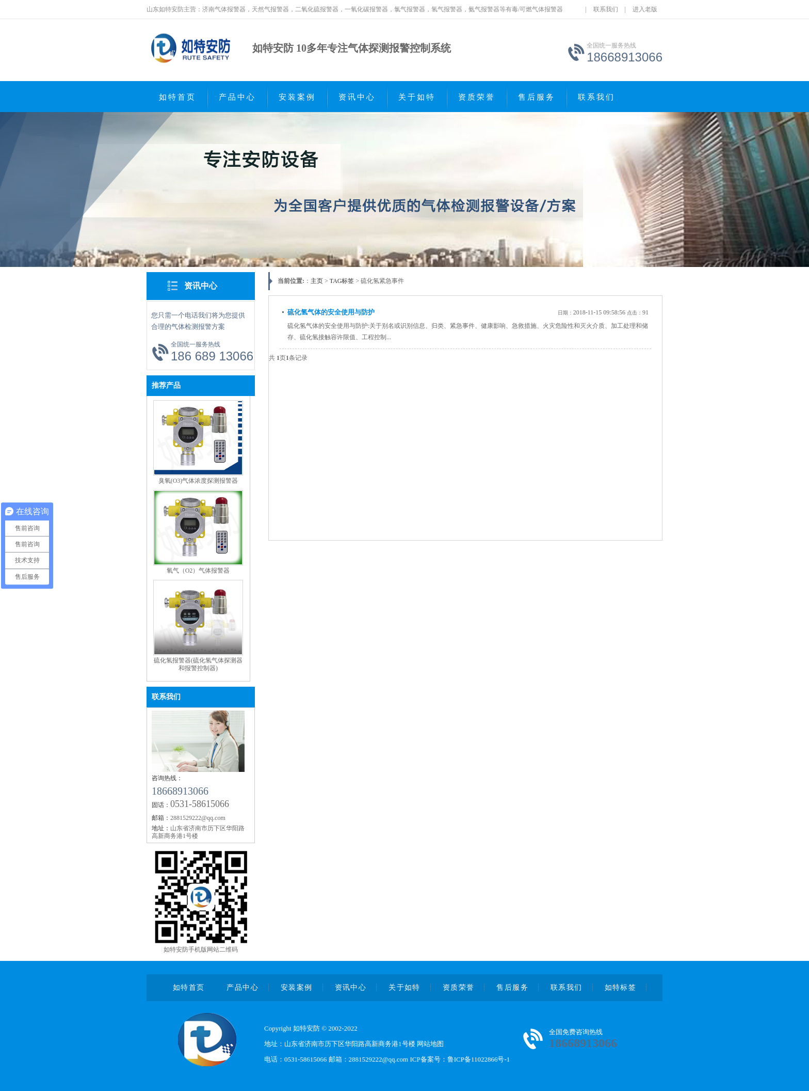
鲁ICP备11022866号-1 (478, 1059)
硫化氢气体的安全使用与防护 (331, 312)
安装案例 (297, 97)
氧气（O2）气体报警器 (198, 570)
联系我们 (605, 9)
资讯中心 (357, 97)
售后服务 (536, 97)
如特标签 (621, 987)
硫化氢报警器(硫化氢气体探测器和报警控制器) (198, 664)
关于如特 (416, 97)
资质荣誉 (476, 97)
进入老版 (645, 9)
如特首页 (177, 97)
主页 (317, 280)
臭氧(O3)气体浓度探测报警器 (198, 480)
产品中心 (237, 97)
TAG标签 (342, 280)
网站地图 (430, 1044)
